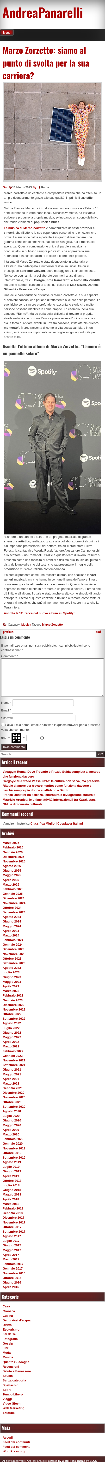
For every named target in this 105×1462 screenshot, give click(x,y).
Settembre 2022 (14, 1018)
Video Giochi (12, 1403)
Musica (26, 624)
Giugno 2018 (12, 1190)
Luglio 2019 (11, 1166)
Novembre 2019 (14, 1148)
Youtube (9, 1413)
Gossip (8, 1343)
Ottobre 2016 (12, 1278)
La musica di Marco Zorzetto (24, 228)
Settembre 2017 (14, 1231)
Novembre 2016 (14, 1273)
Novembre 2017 (14, 1222)
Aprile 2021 (11, 1079)
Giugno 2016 (12, 1282)
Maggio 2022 (12, 1037)
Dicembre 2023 (13, 949)
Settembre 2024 (14, 912)
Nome (6, 702)
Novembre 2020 (14, 1097)
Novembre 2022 (14, 1009)
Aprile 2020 (11, 1130)
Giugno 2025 (12, 870)
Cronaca (9, 1311)
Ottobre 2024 (12, 907)
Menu (6, 32)
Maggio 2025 (12, 875)
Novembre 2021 (14, 1060)
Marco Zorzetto (52, 624)
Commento (9, 656)
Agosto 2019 (12, 1162)
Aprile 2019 (11, 1176)
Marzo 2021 (11, 1083)
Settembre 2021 (14, 1065)
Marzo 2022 (11, 1046)
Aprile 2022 (11, 1042)
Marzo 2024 (11, 935)
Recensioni (11, 1366)
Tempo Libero (13, 1394)
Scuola (8, 1376)
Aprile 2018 (11, 1199)
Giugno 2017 (12, 1245)
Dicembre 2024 (13, 898)
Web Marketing (14, 1408)
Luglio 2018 (11, 1185)
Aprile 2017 (11, 1255)
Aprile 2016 (11, 1287)
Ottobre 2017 (12, 1227)
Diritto (7, 1325)
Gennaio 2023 (13, 1000)
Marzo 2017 (11, 1259)
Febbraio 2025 (13, 889)
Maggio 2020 (12, 1125)
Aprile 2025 (11, 880)
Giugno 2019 (12, 1171)
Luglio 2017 (11, 1241)
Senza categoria (14, 1380)
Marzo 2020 (11, 1134)
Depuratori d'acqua (17, 1320)
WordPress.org (14, 1451)
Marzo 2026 (11, 843)
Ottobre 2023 (12, 958)
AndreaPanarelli (42, 12)
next (100, 631)
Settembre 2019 (14, 1157)
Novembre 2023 (14, 954)
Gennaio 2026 (13, 852)
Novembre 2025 (14, 861)
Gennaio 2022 (13, 1056)
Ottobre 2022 (12, 1014)
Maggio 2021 (12, 1074)
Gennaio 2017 (13, 1268)
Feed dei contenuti (16, 1442)
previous (6, 631)
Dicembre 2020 (13, 1092)
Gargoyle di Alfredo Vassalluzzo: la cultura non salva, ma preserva (51, 781)
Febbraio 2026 (13, 847)
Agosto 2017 (12, 1236)
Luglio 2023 (11, 972)
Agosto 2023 (12, 968)
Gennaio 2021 (13, 1088)
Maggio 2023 (12, 982)
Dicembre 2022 (13, 1005)
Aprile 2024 (11, 931)
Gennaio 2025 (13, 893)
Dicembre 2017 (13, 1217)
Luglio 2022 (11, 1028)
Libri (6, 1348)
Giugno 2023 (12, 977)
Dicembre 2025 (13, 857)
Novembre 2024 (14, 903)
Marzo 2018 (11, 1204)
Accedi (8, 1437)
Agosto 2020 (12, 1111)
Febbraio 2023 (13, 995)
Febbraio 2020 (13, 1139)
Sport (7, 1390)
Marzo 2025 (11, 884)
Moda (7, 1352)
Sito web (7, 718)
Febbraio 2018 (13, 1208)
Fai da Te (9, 1334)
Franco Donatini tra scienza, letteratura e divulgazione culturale (49, 795)
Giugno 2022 (12, 1032)
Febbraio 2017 (13, 1264)
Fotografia (10, 1339)
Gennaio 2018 (13, 1213)
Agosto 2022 (12, 1023)
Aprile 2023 (11, 986)
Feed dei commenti (17, 1446)
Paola (45, 187)
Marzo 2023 (11, 991)
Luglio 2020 (11, 1116)
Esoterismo (11, 1329)
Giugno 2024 (12, 921)
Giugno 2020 (12, 1120)
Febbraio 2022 (13, 1051)
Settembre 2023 (14, 963)
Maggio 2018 (12, 1194)
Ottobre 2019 (12, 1153)
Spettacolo (10, 1385)
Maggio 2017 (12, 1250)
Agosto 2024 (12, 917)
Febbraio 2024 (13, 940)
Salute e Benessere (17, 1371)
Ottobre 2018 (12, 1180)
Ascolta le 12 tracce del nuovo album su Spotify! (39, 613)
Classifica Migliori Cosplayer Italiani (57, 823)
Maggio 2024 (12, 926)
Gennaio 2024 (13, 944)
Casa (6, 1306)
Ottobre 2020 (12, 1102)
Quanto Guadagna (16, 1362)
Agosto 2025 (12, 866)
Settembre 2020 (14, 1106)
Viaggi (7, 1399)
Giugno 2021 (12, 1069)
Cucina (8, 1316)
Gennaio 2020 (13, 1143)
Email (6, 710)
